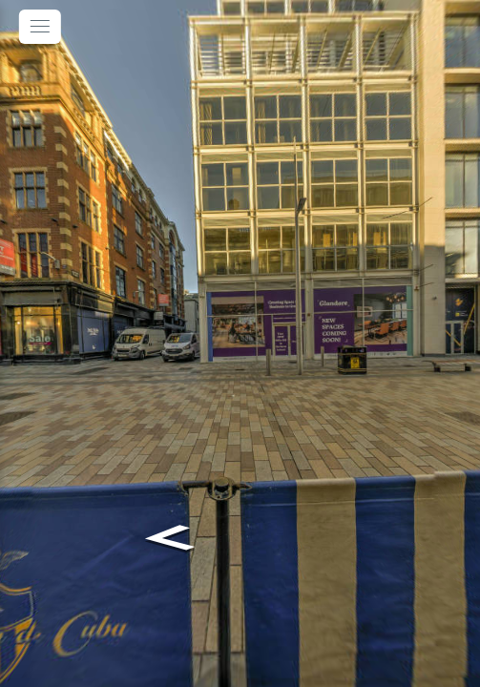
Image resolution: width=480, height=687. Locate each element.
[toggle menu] (40, 27)
